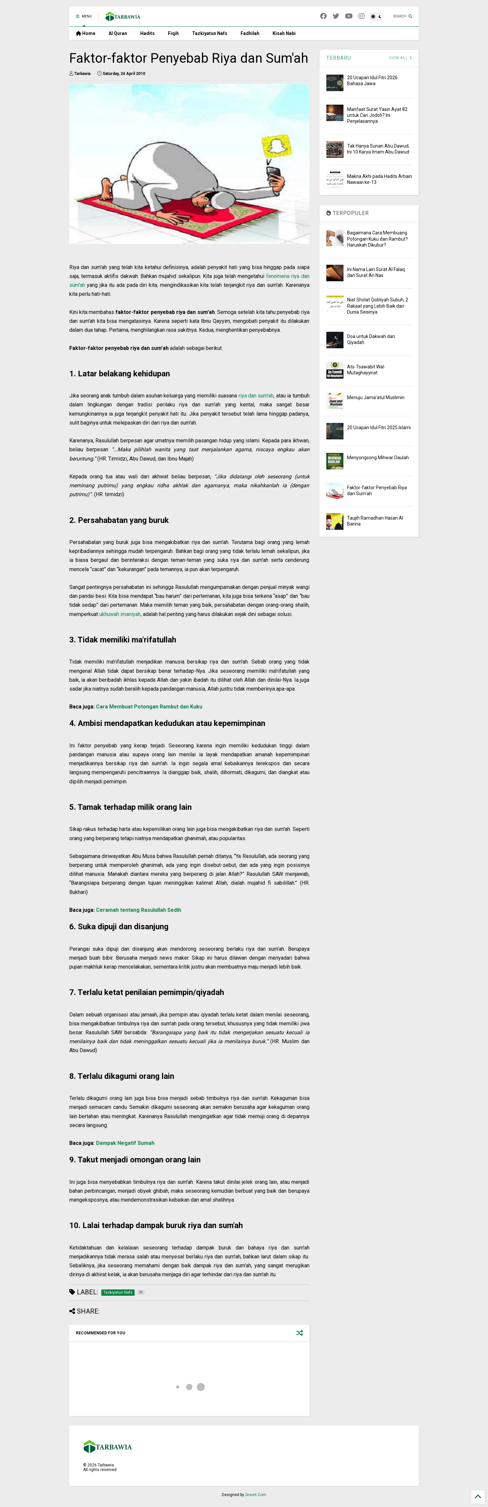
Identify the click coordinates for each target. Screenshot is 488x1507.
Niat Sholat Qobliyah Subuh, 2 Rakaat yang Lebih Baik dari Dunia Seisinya (377, 305)
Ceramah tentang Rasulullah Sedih (138, 910)
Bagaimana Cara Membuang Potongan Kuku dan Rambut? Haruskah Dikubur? (377, 238)
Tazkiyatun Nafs (209, 33)
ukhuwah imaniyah (120, 614)
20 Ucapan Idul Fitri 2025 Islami (379, 427)
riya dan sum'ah (256, 396)
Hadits (147, 33)
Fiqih (173, 33)
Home (85, 33)
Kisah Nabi (284, 33)
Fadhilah (250, 33)
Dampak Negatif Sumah (125, 1143)
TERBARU (338, 58)
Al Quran (118, 33)
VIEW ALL (400, 58)
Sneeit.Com (255, 1494)
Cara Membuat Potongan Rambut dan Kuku (149, 706)
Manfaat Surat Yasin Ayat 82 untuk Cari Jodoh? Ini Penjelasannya (377, 115)
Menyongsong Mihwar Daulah (378, 457)
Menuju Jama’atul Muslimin (376, 397)
